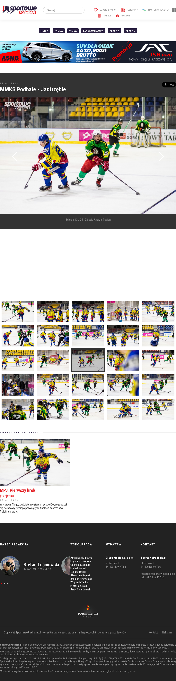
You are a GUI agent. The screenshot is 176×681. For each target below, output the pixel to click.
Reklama (167, 632)
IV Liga (59, 30)
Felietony (129, 9)
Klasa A (114, 30)
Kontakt (153, 632)
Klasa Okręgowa (93, 30)
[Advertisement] (77, 261)
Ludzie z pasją (105, 9)
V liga (73, 30)
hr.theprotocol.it (87, 632)
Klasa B (130, 30)
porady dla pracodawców (112, 632)
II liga (44, 30)
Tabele (104, 15)
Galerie (123, 15)
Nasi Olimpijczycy (156, 9)
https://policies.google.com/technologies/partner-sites (85, 644)
